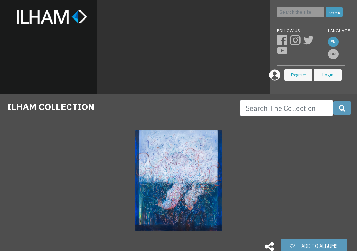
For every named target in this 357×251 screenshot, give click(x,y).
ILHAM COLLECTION (50, 107)
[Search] (300, 12)
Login (327, 75)
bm (333, 53)
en (333, 41)
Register (298, 75)
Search (334, 12)
